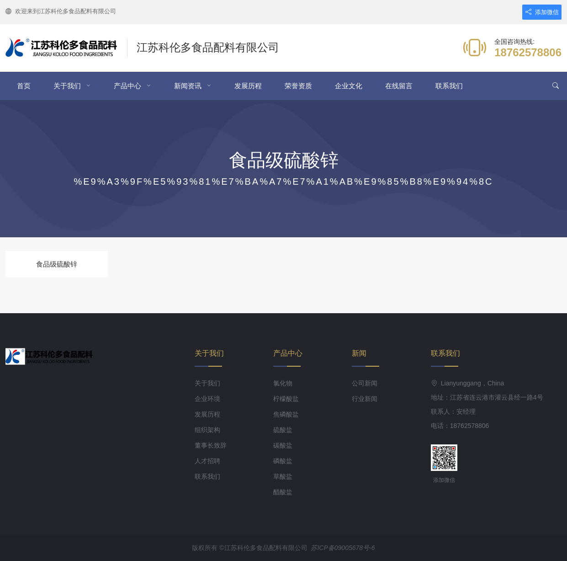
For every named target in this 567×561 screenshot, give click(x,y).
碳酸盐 (282, 445)
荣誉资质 (298, 86)
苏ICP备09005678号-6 (343, 547)
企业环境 (207, 398)
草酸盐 (282, 476)
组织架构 (207, 429)
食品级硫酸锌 (56, 264)
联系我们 (449, 86)
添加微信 (542, 12)
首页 (24, 86)
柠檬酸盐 (286, 398)
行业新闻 (364, 398)
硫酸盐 (282, 429)
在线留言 (399, 86)
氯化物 (282, 383)
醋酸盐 (282, 492)
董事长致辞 (211, 445)
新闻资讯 (187, 86)
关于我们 (67, 86)
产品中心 (127, 86)
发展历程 (248, 86)
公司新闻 (364, 383)
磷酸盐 (282, 461)
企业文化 (348, 86)
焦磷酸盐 (286, 414)
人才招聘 (207, 461)
